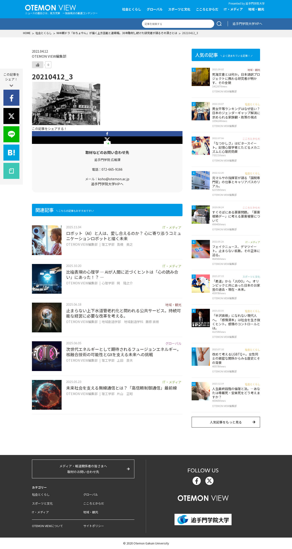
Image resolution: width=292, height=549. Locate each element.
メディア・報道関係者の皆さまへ (83, 469)
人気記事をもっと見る (226, 422)
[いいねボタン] (37, 64)
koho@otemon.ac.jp (113, 179)
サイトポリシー (93, 526)
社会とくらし (131, 9)
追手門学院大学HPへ (247, 23)
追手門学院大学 (255, 3)
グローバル (155, 9)
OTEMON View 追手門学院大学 (50, 7)
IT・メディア (233, 9)
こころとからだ (207, 9)
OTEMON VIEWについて (47, 526)
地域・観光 (256, 9)
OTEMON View (203, 497)
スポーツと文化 (179, 9)
